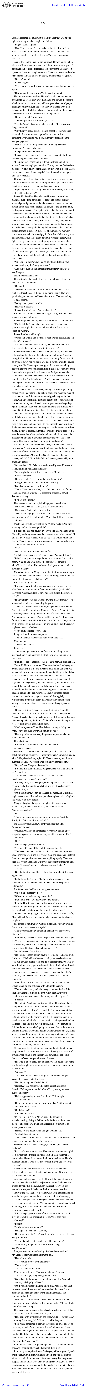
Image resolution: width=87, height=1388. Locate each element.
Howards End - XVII (72, 1385)
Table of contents (77, 5)
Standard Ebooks (13, 5)
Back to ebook (58, 5)
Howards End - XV (16, 1385)
